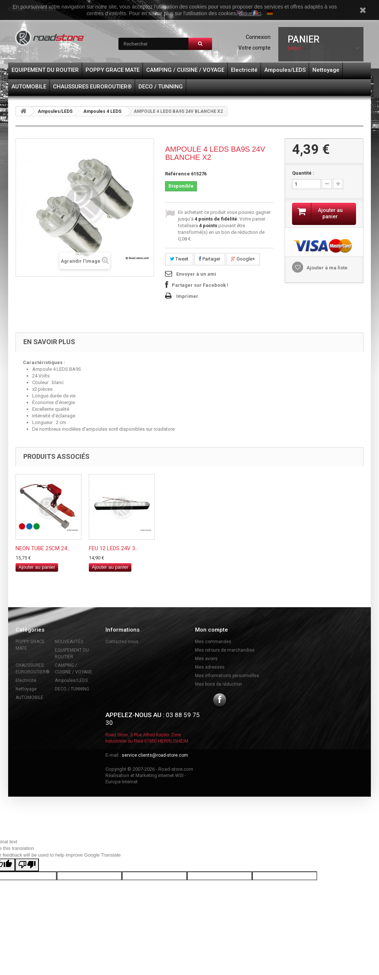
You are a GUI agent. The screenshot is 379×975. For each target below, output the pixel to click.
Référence (177, 173)
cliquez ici (250, 13)
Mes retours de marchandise (225, 650)
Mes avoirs (206, 658)
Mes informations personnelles (227, 675)
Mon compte (211, 629)
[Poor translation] (27, 864)
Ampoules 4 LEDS (102, 111)
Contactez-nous (121, 641)
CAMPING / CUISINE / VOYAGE (185, 70)
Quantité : (303, 173)
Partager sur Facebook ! (200, 285)
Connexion (258, 37)
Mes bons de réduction (218, 684)
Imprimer (187, 296)
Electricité (244, 70)
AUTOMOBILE (28, 86)
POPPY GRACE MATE (112, 70)
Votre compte (254, 48)
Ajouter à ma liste (326, 267)
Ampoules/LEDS (285, 70)
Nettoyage (325, 70)
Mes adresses (210, 667)
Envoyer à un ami (196, 274)
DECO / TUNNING (160, 86)
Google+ (243, 259)
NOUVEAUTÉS (69, 641)
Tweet (179, 259)
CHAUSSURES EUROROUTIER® (92, 86)
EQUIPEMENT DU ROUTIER (45, 70)
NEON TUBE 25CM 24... (43, 548)
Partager (209, 259)
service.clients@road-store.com (155, 755)
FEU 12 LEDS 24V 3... (113, 548)
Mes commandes (213, 641)
